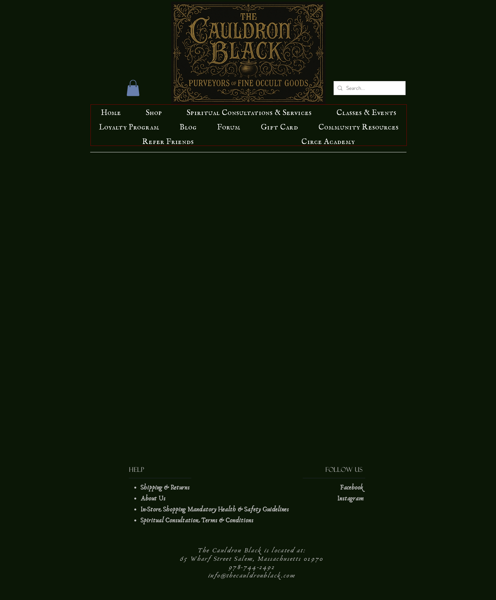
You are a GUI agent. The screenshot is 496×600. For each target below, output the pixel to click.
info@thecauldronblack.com (251, 575)
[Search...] (369, 88)
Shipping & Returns (165, 487)
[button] (133, 88)
